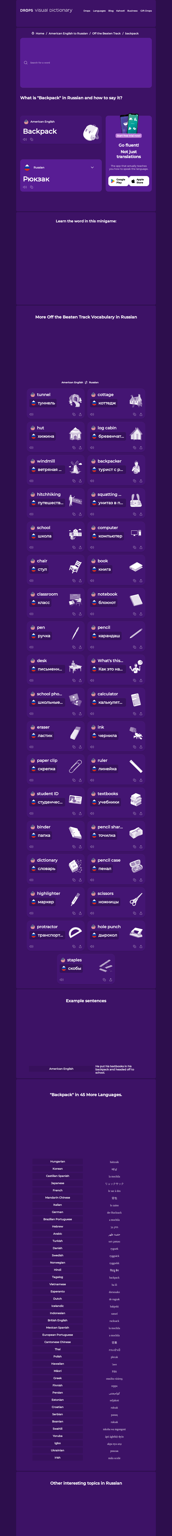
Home (40, 33)
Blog (111, 10)
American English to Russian (68, 33)
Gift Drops (146, 10)
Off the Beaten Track (106, 33)
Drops (86, 10)
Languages (99, 10)
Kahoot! (120, 10)
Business (132, 10)
